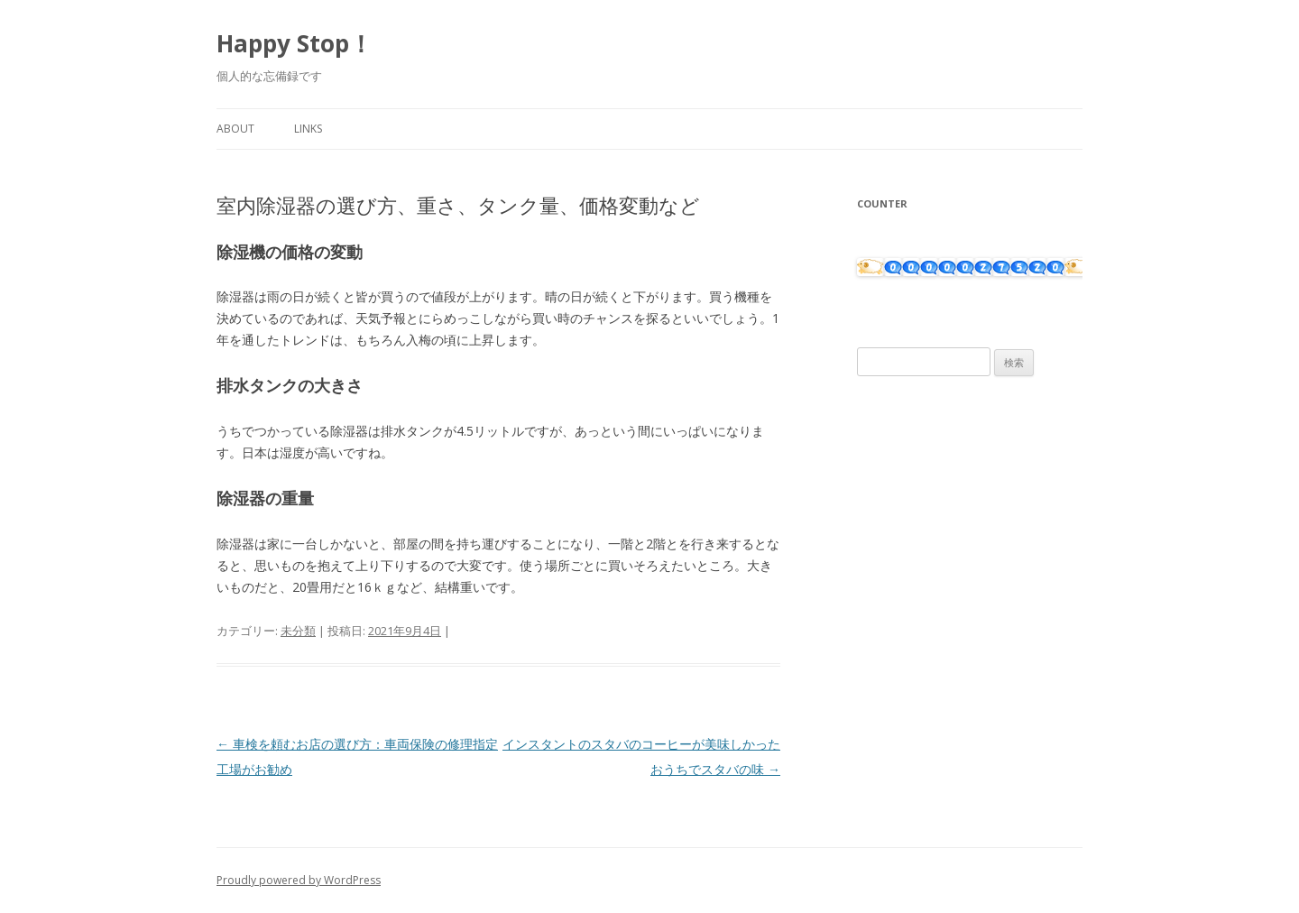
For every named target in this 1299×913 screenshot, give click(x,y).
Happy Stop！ (294, 43)
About (235, 128)
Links (308, 128)
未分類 (298, 630)
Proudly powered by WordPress (298, 880)
